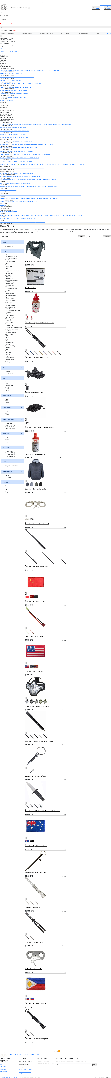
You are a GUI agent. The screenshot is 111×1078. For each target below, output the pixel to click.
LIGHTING (78, 195)
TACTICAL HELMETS (76, 215)
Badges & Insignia (10, 261)
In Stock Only (9, 246)
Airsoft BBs (9, 320)
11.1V (7, 415)
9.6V (7, 413)
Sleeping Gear (9, 283)
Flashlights (8, 268)
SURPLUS (14, 212)
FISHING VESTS (24, 94)
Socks (7, 351)
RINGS (27, 222)
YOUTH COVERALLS (21, 97)
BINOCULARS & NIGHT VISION (21, 215)
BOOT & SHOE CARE (16, 80)
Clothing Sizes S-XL (8, 471)
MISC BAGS (54, 186)
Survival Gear (9, 273)
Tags (4, 367)
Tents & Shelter (10, 298)
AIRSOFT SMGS (21, 124)
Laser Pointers (9, 334)
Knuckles (8, 290)
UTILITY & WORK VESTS (6, 94)
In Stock (5, 242)
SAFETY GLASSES (28, 151)
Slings (7, 349)
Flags (7, 263)
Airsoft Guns (9, 302)
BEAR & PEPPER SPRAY (6, 198)
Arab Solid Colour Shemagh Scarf (36, 261)
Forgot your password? (6, 24)
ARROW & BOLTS (10, 161)
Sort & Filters (107, 236)
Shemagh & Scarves (11, 317)
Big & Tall (8, 477)
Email (21, 1073)
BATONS (2, 176)
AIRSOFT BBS (3, 134)
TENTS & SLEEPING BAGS (30, 202)
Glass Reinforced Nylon (12, 465)
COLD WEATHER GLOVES (19, 87)
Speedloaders (9, 297)
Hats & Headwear (10, 287)
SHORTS (9, 73)
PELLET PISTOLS (12, 127)
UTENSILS (12, 195)
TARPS (1, 202)
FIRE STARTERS (22, 198)
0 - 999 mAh (9, 423)
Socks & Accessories (11, 295)
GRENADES (3, 161)
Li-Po (7, 401)
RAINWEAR (29, 198)
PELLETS (19, 134)
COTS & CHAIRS (19, 195)
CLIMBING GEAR (71, 195)
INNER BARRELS (23, 141)
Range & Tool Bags (11, 346)
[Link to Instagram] (78, 1055)
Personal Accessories (11, 265)
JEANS (5, 73)
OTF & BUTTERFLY (63, 164)
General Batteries (10, 307)
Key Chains (9, 260)
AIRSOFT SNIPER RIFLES (31, 124)
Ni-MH (7, 402)
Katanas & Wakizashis (11, 288)
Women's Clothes (10, 300)
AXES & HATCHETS (80, 164)
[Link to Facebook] (74, 1055)
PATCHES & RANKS (19, 218)
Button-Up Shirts (10, 304)
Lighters (8, 336)
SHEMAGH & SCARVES (33, 84)
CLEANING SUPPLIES (11, 148)
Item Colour (6, 433)
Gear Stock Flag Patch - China (35, 601)
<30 (7, 486)
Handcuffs (8, 275)
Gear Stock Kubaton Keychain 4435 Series (39, 741)
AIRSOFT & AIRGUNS (26, 34)
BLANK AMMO (18, 161)
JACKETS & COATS (4, 77)
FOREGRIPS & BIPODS (6, 144)
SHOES (5, 80)
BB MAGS (10, 137)
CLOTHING (18, 1055)
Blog (1, 1064)
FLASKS (24, 222)
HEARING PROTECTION (18, 151)
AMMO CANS (20, 148)
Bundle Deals (9, 373)
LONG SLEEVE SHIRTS (23, 70)
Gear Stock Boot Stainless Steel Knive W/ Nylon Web (42, 811)
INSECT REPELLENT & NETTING (37, 195)
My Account (3, 1066)
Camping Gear (9, 322)
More (7, 314)
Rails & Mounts (10, 315)
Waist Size (5, 482)
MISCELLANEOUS (40, 222)
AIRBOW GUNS (17, 154)
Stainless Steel (9, 385)
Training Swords (10, 359)
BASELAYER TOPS (4, 90)
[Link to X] (84, 1055)
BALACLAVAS (13, 84)
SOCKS (9, 80)
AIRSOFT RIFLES (4, 124)
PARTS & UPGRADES (40, 144)
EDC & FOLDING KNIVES (42, 164)
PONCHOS (31, 77)
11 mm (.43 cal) (10, 451)
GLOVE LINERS (29, 87)
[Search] (19, 8)
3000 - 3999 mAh (10, 428)
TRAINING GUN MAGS (26, 158)
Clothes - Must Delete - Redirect (14, 327)
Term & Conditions (5, 1077)
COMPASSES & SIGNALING (51, 198)
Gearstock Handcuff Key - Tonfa (35, 872)
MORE (97, 34)
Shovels (8, 347)
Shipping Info (3, 1069)
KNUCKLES (37, 176)
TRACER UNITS (49, 144)
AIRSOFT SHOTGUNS (43, 124)
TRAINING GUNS (4, 158)
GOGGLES (2, 151)
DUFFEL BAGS (47, 186)
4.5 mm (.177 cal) (10, 453)
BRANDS (109, 34)
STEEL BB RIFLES (4, 131)
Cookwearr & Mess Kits (12, 329)
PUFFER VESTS (16, 94)
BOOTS (2, 80)
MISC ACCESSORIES (25, 183)
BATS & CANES (8, 176)
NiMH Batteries (10, 342)
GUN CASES (3, 148)
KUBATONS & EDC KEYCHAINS (20, 176)
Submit (95, 1065)
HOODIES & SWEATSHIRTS (46, 70)
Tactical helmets (10, 285)
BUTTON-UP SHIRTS (34, 70)
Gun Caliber (6, 447)
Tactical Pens (9, 354)
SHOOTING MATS (32, 148)
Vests (7, 361)
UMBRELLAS (32, 222)
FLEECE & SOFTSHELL (14, 77)
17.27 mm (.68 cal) (10, 456)
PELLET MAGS (16, 137)
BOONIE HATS (6, 84)
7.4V (7, 411)
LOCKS (56, 215)
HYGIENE (2, 195)
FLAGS (31, 218)
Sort (89, 236)
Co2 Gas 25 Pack (30, 288)
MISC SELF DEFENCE (51, 180)
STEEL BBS (23, 134)
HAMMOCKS (26, 195)
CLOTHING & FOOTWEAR (7, 34)
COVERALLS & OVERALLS (17, 73)
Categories (5, 251)
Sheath (4, 461)
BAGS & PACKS (65, 34)
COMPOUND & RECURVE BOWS (42, 154)
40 (6, 491)
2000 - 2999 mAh (10, 427)
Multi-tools (8, 341)
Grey (7, 441)
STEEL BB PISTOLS (13, 131)
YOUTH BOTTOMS (11, 97)
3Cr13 (7, 387)
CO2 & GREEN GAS (12, 134)
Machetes (8, 312)
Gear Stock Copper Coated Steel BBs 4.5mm (39, 323)
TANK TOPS (8, 70)
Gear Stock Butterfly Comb (34, 942)
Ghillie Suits (9, 309)
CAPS (1, 84)
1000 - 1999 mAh (10, 425)
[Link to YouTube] (71, 1055)
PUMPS (65, 195)
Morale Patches (10, 255)
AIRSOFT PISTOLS (12, 124)
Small (7, 475)
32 (6, 487)
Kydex (7, 467)
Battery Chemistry (7, 395)
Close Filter (82, 236)
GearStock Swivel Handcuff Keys (35, 776)
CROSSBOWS (3, 154)
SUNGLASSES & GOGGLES (6, 215)
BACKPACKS (21, 186)
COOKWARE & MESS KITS (52, 195)
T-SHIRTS (2, 70)
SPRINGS (29, 141)
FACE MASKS (8, 151)
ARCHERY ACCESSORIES (27, 154)
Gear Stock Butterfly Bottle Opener (36, 1039)
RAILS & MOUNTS (16, 144)
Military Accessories (11, 277)
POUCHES (15, 186)
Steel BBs (8, 352)
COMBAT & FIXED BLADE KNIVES (27, 164)
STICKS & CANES (33, 180)
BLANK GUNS (35, 158)
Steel (4, 378)
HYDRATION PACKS (30, 186)
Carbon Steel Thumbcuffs (33, 969)
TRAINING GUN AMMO (15, 158)
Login (55, 27)
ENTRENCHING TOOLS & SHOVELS (20, 168)
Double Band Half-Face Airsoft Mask (37, 706)
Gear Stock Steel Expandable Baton (36, 567)
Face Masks (9, 266)
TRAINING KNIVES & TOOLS (36, 168)
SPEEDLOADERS (24, 137)
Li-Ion (7, 399)
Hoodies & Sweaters (11, 332)
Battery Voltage (7, 407)
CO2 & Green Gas (10, 305)
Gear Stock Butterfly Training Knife (36, 358)
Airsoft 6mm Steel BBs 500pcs (35, 454)
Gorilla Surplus (25, 1077)
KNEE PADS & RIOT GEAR (64, 215)
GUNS (10, 1055)
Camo (7, 442)
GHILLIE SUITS (20, 202)
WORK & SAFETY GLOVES (6, 87)
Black (7, 437)
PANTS (1, 73)
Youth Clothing (10, 363)
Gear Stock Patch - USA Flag (34, 671)
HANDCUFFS (31, 176)
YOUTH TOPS (3, 97)
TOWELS (61, 195)
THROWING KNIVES (54, 164)
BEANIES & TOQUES (22, 84)
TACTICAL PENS (42, 180)
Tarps (7, 356)
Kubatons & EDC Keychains (13, 310)
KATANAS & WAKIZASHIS (12, 173)
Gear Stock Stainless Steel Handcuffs (37, 524)
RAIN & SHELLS (24, 77)
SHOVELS (7, 195)
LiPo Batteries (9, 278)
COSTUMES (9, 212)
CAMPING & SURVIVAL (82, 34)
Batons (7, 272)
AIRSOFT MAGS (4, 137)
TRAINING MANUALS (49, 215)
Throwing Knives (10, 319)
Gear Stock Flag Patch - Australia (36, 846)
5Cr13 (7, 390)
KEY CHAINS (3, 222)
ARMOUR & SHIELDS (5, 180)
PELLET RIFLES (4, 127)
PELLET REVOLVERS (21, 127)
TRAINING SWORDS (24, 173)
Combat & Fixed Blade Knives (13, 270)
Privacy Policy (15, 1077)
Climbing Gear (9, 325)
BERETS (41, 84)
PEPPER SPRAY (25, 180)
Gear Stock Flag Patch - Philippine (36, 1004)
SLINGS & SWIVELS (26, 144)
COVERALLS (3, 212)
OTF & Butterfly (10, 282)
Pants (7, 292)
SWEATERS (56, 70)
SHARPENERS (3, 183)
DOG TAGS (27, 218)
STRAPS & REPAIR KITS (38, 198)
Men (7, 339)
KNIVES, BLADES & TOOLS (46, 34)
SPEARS (31, 173)
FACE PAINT (41, 215)
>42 (7, 493)
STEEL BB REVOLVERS (23, 131)
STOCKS (33, 144)
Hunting (8, 371)
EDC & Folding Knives (11, 256)
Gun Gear (8, 331)
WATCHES (19, 222)
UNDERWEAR (24, 90)
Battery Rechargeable (8, 419)
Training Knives (10, 357)
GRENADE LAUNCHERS (65, 124)
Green (7, 439)
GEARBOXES (16, 141)
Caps (7, 324)
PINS (34, 218)
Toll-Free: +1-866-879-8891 (26, 1069)
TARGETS (26, 148)
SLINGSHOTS (10, 154)
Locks (7, 337)
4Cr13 (7, 383)
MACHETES (3, 173)
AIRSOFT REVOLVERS (54, 124)
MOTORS (10, 141)
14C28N (8, 389)
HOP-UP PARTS (4, 141)
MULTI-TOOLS (72, 164)
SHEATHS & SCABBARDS (13, 183)
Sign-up (15, 30)
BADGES (2, 218)
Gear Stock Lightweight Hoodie (35, 489)
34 (6, 489)
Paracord (8, 344)
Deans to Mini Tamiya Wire (34, 636)
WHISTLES (14, 222)
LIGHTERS (9, 222)
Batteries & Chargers (11, 258)
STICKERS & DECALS (9, 218)
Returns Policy (3, 1071)
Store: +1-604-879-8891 (25, 1072)
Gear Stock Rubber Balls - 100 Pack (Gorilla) (39, 427)
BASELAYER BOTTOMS (15, 90)
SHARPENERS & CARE (5, 168)
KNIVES (26, 1055)
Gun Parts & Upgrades (12, 280)
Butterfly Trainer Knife (32, 907)
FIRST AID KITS (13, 202)
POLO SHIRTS (14, 70)
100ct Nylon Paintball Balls (34, 393)
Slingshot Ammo (10, 293)
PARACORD (6, 202)
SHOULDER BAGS (39, 186)
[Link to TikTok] (81, 1055)
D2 (6, 382)
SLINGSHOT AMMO (27, 161)
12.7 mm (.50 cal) (10, 454)
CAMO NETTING (33, 215)
